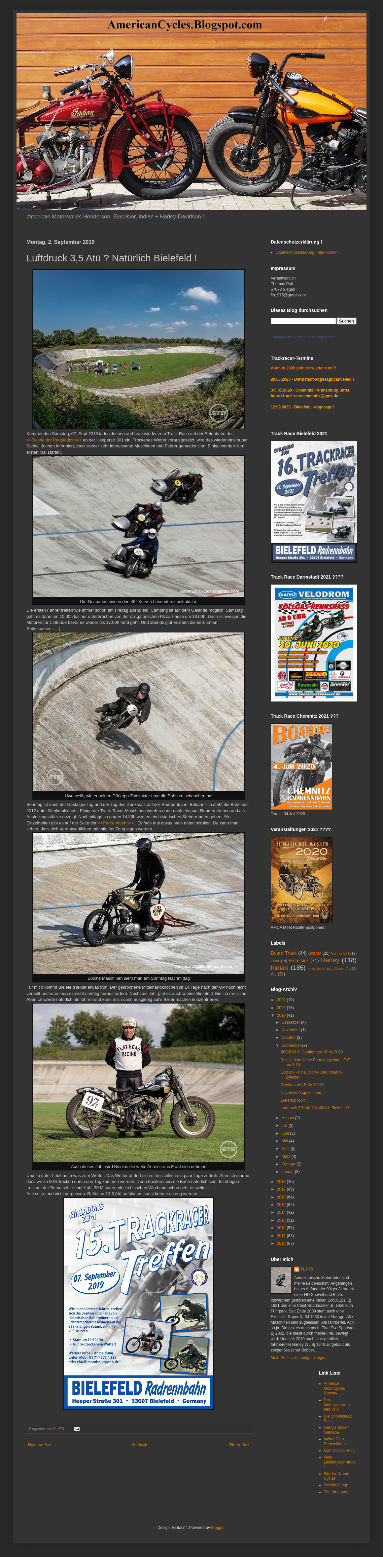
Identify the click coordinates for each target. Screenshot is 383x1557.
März (287, 1156)
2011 (282, 1236)
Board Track (283, 953)
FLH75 (307, 1269)
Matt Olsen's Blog (339, 1450)
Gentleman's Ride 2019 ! (302, 1084)
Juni (286, 1133)
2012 (282, 1228)
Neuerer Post (40, 1444)
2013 (282, 1220)
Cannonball (340, 953)
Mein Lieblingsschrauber (340, 1462)
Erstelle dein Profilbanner (314, 337)
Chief (275, 961)
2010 (282, 1243)
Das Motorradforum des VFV (337, 1405)
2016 (282, 1197)
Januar (288, 1171)
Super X (341, 968)
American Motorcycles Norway (334, 1388)
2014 (282, 1212)
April (286, 1148)
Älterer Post (238, 1444)
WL (274, 974)
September (292, 1045)
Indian (279, 967)
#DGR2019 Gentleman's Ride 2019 (312, 1052)
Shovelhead (316, 968)
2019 (282, 1015)
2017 (282, 1189)
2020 (282, 1008)
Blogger (218, 1527)
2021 (282, 1000)
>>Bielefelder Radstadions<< (54, 439)
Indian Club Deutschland (335, 1441)
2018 (282, 1181)
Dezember (291, 1022)
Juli (285, 1125)
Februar (289, 1164)
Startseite (140, 1444)
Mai (285, 1141)
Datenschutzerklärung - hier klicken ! (308, 252)
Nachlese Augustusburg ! (303, 1092)
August (288, 1118)
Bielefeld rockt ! (294, 1100)
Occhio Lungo (336, 1485)
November (291, 1030)
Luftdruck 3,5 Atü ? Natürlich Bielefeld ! (315, 1108)
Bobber (314, 953)
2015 (282, 1204)
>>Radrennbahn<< (116, 822)
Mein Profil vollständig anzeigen (299, 1357)
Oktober (289, 1037)
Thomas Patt (281, 337)
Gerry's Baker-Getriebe (336, 1429)
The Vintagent (336, 1492)
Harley (330, 960)
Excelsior (298, 960)
